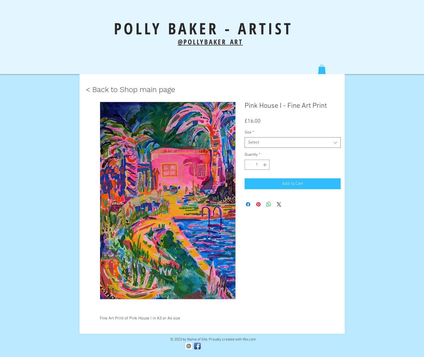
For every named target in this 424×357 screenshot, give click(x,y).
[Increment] (265, 164)
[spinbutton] (257, 164)
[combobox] (293, 142)
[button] (322, 69)
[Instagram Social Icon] (188, 346)
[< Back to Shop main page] (130, 90)
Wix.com (249, 339)
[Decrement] (248, 164)
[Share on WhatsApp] (268, 204)
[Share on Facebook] (248, 204)
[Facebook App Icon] (197, 346)
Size (249, 132)
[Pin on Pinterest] (258, 204)
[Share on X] (279, 204)
